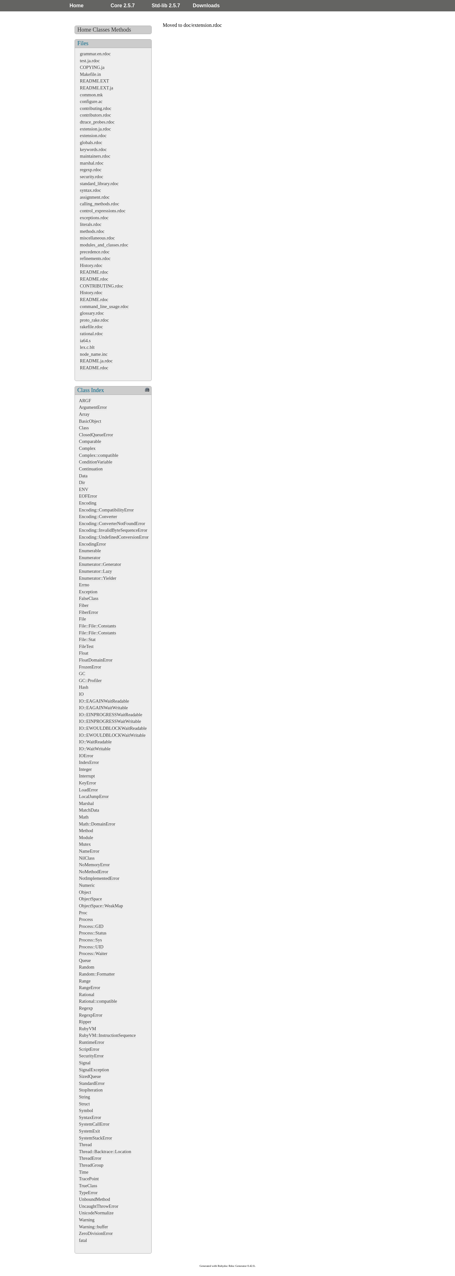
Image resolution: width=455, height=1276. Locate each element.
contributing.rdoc (96, 108)
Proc (83, 912)
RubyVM (87, 1028)
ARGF (85, 400)
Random (86, 967)
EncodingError (92, 544)
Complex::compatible (98, 455)
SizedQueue (90, 1076)
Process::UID (91, 946)
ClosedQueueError (96, 434)
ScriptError (89, 1049)
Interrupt (87, 775)
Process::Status (92, 932)
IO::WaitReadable (95, 741)
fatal (83, 1240)
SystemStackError (95, 1137)
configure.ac (91, 101)
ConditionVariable (95, 461)
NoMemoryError (94, 864)
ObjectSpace (90, 898)
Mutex (85, 844)
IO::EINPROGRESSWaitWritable (110, 721)
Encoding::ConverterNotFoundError (112, 523)
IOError (86, 755)
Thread (85, 1144)
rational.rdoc (91, 333)
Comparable (90, 441)
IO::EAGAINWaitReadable (104, 701)
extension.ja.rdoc (95, 128)
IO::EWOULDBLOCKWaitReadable (113, 728)
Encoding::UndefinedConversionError (114, 537)
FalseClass (89, 598)
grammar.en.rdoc (95, 53)
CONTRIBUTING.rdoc (101, 285)
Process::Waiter (93, 953)
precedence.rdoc (95, 251)
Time (83, 1172)
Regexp (86, 1008)
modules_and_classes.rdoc (104, 244)
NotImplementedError (99, 878)
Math (83, 816)
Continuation (91, 468)
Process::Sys (90, 939)
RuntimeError (91, 1042)
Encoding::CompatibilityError (106, 509)
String (84, 1096)
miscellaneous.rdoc (97, 237)
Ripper (85, 1021)
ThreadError (90, 1158)
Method (86, 830)
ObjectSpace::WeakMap (101, 905)
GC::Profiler (90, 680)
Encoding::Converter (98, 516)
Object (85, 892)
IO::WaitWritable (95, 748)
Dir (82, 482)
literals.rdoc (90, 224)
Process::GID (91, 926)
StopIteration (91, 1089)
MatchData (89, 810)
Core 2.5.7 (123, 5)
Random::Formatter (97, 974)
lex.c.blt (87, 347)
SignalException (94, 1069)
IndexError (89, 762)
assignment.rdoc (95, 197)
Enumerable (90, 550)
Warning (86, 1219)
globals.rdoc (91, 142)
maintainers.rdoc (95, 156)
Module (86, 837)
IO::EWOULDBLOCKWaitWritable (112, 735)
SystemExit (89, 1131)
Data (83, 475)
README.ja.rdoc (96, 360)
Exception (88, 591)
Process (86, 919)
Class (84, 427)
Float (83, 653)
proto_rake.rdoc (94, 320)
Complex (87, 448)
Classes (101, 30)
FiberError (88, 612)
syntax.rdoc (90, 190)
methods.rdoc (92, 231)
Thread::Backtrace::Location (105, 1151)
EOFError (88, 496)
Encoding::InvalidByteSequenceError (113, 530)
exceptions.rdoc (94, 217)
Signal (85, 1062)
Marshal (86, 803)
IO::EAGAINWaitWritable (103, 707)
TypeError (88, 1192)
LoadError (88, 789)
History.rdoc (91, 265)
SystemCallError (94, 1124)
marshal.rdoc (92, 163)
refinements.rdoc (95, 258)
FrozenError (90, 666)
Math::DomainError (97, 823)
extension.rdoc (93, 135)
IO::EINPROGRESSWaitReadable (110, 714)
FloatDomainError (95, 659)
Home (76, 5)
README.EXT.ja (96, 87)
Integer (85, 769)
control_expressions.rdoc (102, 210)
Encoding (87, 502)
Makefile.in (90, 74)
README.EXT (94, 80)
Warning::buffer (93, 1226)
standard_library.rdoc (99, 183)
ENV (83, 489)
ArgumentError (93, 407)
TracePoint (89, 1178)
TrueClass (88, 1185)
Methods (121, 30)
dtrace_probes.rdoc (97, 121)
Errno (84, 584)
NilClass (87, 858)
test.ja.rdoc (90, 60)
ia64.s (85, 340)
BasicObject (90, 421)
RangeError (89, 987)
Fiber (83, 605)
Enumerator (89, 557)
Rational (86, 994)
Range (85, 980)
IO (81, 694)
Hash (83, 687)
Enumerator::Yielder (97, 578)
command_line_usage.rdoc (104, 306)
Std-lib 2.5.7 (166, 5)
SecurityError (91, 1055)
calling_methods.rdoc (99, 203)
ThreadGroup (91, 1165)
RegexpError (90, 1015)
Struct (84, 1103)
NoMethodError (93, 871)
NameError (89, 851)
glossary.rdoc (92, 313)
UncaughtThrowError (98, 1206)
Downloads (206, 5)
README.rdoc (94, 272)
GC (82, 673)
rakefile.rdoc (91, 326)
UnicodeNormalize (96, 1212)
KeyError (87, 782)
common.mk (91, 94)
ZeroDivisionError (96, 1233)
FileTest (86, 646)
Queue (85, 960)
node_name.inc (94, 354)
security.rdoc (91, 176)
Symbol (86, 1110)
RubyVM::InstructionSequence (107, 1035)
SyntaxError (90, 1117)
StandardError (92, 1083)
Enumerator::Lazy (95, 571)
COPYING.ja (92, 67)
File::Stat (87, 639)
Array (84, 414)
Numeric (87, 885)
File (82, 618)
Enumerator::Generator (100, 564)
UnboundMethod (94, 1199)
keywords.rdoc (93, 149)
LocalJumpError (94, 796)
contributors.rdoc (95, 115)
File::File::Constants (97, 625)
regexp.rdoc (90, 169)
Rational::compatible (98, 1001)
